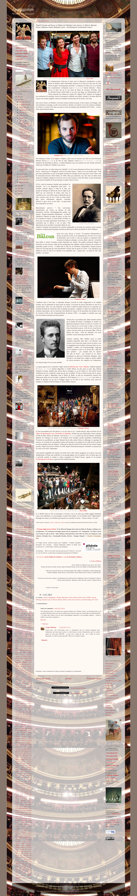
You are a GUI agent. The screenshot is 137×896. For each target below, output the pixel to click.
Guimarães (28, 660)
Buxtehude (18, 552)
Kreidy (24, 687)
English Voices (19, 627)
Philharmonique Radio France (23, 781)
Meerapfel (18, 728)
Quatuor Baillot (19, 794)
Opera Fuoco (27, 757)
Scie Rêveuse (111, 575)
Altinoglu (28, 513)
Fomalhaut (111, 211)
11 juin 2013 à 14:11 (64, 627)
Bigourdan (65, 597)
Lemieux (17, 705)
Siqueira (29, 826)
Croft (21, 599)
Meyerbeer (23, 732)
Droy (20, 619)
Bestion (22, 537)
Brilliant (21, 549)
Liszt (17, 712)
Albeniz (23, 513)
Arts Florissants (19, 523)
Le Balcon (54, 599)
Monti (23, 742)
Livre (19, 713)
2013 (19, 99)
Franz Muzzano (112, 360)
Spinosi (27, 828)
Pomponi (29, 787)
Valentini (26, 853)
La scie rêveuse (112, 577)
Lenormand (23, 705)
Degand (25, 609)
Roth (21, 810)
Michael (17, 734)
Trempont (22, 849)
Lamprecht (23, 699)
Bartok (25, 529)
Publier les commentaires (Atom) (53, 683)
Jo (20, 680)
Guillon (29, 658)
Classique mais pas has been (113, 680)
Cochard (29, 582)
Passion (29, 773)
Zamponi (29, 878)
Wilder (17, 875)
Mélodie (26, 752)
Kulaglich (28, 689)
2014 (19, 97)
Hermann (29, 666)
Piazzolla (29, 783)
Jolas (23, 679)
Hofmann (24, 668)
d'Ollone (20, 880)
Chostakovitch (28, 572)
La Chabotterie (25, 693)
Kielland (27, 683)
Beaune (29, 531)
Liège (23, 712)
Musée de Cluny (27, 750)
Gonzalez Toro (19, 656)
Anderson (21, 517)
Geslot (29, 650)
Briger (17, 549)
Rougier (24, 810)
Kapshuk (44, 599)
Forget (30, 640)
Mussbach (21, 750)
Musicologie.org (110, 703)
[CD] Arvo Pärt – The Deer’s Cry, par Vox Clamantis (113, 494)
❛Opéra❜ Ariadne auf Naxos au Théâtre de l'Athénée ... (24, 137)
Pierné (19, 785)
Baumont (23, 531)
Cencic (17, 562)
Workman (23, 875)
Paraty (21, 771)
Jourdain (29, 680)
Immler (29, 674)
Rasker (25, 802)
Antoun (29, 517)
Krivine (17, 689)
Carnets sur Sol (112, 237)
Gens (26, 650)
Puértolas (26, 793)
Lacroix (26, 697)
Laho (30, 697)
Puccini (17, 793)
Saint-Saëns (20, 814)
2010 (19, 191)
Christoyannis (23, 574)
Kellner (22, 683)
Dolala (24, 617)
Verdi (30, 861)
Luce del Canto (24, 714)
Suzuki (17, 835)
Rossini (17, 810)
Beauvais (18, 533)
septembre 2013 (23, 110)
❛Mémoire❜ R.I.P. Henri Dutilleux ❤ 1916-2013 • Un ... (25, 130)
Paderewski (28, 767)
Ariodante (29, 519)
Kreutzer (29, 687)
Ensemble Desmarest (111, 164)
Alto (16, 515)
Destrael (75, 597)
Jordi (26, 679)
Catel (30, 558)
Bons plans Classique (114, 449)
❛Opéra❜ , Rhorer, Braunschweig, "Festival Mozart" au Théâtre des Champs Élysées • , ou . (23, 304)
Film (23, 638)
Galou (25, 648)
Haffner (89, 597)
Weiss (17, 872)
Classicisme (19, 580)
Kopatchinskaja (19, 687)
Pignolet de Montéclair (26, 785)
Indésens (18, 676)
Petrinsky (18, 779)
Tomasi (17, 849)
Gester (17, 652)
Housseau (18, 670)
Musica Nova (27, 746)
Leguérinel (22, 703)
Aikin (23, 511)
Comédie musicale (21, 588)
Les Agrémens (19, 707)
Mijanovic (29, 734)
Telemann (18, 841)
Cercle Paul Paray (23, 562)
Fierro (20, 638)
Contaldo (29, 590)
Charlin (22, 570)
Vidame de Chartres (114, 555)
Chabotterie (28, 564)
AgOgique (18, 511)
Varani (26, 857)
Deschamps (23, 613)
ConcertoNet (109, 685)
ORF (30, 755)
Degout (29, 609)
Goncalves (29, 654)
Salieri (29, 814)
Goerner (22, 654)
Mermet (17, 730)
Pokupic (24, 787)
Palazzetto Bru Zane (111, 146)
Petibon (29, 777)
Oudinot (17, 767)
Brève (23, 551)
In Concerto (111, 513)
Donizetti (29, 617)
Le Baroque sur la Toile (112, 698)
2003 (19, 194)
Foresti (25, 640)
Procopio (25, 791)
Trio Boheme (28, 849)
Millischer (24, 736)
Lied (26, 711)
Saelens (26, 812)
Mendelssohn (24, 728)
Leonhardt (29, 705)
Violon (29, 863)
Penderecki (28, 775)
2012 (19, 185)
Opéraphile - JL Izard (114, 287)
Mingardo (18, 738)
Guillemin (25, 658)
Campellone (23, 554)
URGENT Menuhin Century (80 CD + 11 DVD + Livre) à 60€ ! (114, 452)
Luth (23, 716)
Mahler (17, 718)
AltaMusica (109, 666)
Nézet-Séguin (26, 755)
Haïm (21, 666)
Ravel (29, 802)
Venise (26, 861)
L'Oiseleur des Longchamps (22, 691)
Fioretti (26, 639)
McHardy (29, 726)
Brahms (29, 547)
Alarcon (18, 513)
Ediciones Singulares (21, 625)
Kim (30, 683)
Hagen (17, 664)
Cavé (26, 560)
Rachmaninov (24, 798)
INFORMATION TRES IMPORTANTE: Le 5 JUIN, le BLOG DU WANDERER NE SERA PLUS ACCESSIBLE (114, 429)
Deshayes (29, 613)
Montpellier (28, 742)
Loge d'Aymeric (112, 616)
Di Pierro (28, 615)
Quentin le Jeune (27, 796)
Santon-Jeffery (19, 816)
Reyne (20, 806)
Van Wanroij (22, 857)
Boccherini (29, 541)
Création (18, 601)
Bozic (21, 547)
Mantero (60, 599)
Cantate (17, 557)
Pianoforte (21, 783)
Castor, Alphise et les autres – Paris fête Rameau (113, 597)
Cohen (17, 584)
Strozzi (29, 832)
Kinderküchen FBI (113, 331)
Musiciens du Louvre (21, 748)
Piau (26, 783)
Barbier (21, 527)
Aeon (30, 509)
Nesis (20, 753)
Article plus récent (43, 678)
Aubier (29, 523)
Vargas (29, 857)
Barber (17, 527)
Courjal (22, 598)
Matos (17, 726)
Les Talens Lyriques (111, 166)
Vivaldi (24, 867)
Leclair (17, 703)
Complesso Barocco (26, 586)
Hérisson (18, 672)
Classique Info (110, 673)
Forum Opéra (109, 690)
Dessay (17, 615)
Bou (30, 545)
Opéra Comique (20, 759)
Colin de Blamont (26, 584)
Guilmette (18, 660)
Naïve (17, 754)
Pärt (30, 793)
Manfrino (25, 718)
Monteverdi (18, 742)
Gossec (25, 656)
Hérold (22, 672)
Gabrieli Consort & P (21, 646)
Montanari (23, 740)
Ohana (17, 757)
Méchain (18, 752)
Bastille (17, 531)
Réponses (45, 624)
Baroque (27, 527)
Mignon (23, 734)
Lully (20, 717)
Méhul (21, 751)
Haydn (17, 666)
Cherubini (18, 572)
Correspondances (19, 595)
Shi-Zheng (28, 822)
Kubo (22, 689)
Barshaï (21, 529)
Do (22, 617)
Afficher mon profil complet (113, 77)
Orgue (29, 765)
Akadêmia (28, 511)
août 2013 (22, 112)
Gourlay (29, 656)
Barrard (17, 529)
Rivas (17, 808)
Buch (27, 551)
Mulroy (21, 746)
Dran (17, 619)
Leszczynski (18, 711)
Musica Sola (111, 594)
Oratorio (23, 761)
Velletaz (22, 861)
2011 (19, 188)
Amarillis (21, 515)
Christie (17, 574)
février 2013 (22, 179)
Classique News (110, 678)
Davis (23, 605)
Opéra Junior (28, 759)
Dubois (80, 597)
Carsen (25, 558)
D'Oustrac (18, 603)
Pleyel (17, 787)
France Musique (110, 693)
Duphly (21, 621)
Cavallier (22, 560)
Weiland (26, 871)
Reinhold (22, 804)
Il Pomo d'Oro (23, 674)
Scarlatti (29, 816)
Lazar (48, 599)
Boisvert (29, 543)
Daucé (30, 603)
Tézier (17, 853)
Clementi (24, 582)
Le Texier (29, 701)
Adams (27, 509)
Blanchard (21, 541)
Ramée (21, 802)
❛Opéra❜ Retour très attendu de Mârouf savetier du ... (25, 124)
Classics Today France (112, 671)
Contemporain (20, 592)
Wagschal (22, 869)
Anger (26, 517)
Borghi (17, 545)
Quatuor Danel (19, 796)
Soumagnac (18, 828)
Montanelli (29, 740)
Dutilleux (18, 623)
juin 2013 (22, 118)
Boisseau (18, 543)
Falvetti (25, 635)
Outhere (23, 767)
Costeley (29, 595)
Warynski (21, 871)
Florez (21, 640)
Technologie (28, 839)
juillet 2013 (22, 115)
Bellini (29, 533)
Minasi (29, 736)
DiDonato (18, 617)
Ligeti (30, 711)
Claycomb (18, 582)
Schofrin (24, 820)
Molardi (18, 740)
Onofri (21, 757)
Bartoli (29, 529)
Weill (30, 871)
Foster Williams (20, 642)
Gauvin (17, 650)
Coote (30, 592)
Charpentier (28, 570)
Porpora (17, 789)
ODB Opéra (109, 708)
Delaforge (18, 611)
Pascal (74, 599)
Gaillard (29, 646)
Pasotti (25, 773)
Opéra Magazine (110, 710)
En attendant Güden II (114, 557)
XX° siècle (95, 599)
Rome (29, 808)
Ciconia (25, 578)
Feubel (17, 638)
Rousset (29, 810)
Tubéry (29, 851)
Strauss (79, 599)
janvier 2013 (23, 182)
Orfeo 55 (24, 765)
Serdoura (23, 822)
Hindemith (18, 668)
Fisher (30, 638)
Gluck (17, 654)
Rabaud (17, 798)
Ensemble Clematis (27, 627)
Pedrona (17, 775)
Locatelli (17, 714)
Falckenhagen (19, 635)
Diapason (108, 688)
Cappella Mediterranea (112, 169)
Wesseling (29, 872)
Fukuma (23, 644)
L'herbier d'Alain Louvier (114, 313)
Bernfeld (29, 535)
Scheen (20, 818)
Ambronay (27, 515)
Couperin (18, 598)
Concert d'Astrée (23, 590)
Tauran (29, 837)
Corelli (29, 594)
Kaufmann (18, 683)
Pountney (18, 791)
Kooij (30, 685)
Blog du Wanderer (113, 424)
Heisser (25, 666)
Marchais (29, 720)
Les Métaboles (27, 707)
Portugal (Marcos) (26, 789)
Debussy (17, 609)
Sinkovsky (23, 826)
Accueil (68, 678)
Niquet (17, 755)
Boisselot (24, 543)
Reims (17, 804)
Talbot (17, 837)
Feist (24, 636)
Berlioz (25, 535)
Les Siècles (28, 709)
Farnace (29, 635)
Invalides (18, 677)
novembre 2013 (23, 104)
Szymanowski (27, 836)
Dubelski (25, 619)
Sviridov (21, 835)
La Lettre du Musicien (112, 695)
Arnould (18, 521)
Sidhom (21, 824)
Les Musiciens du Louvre (113, 181)
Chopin (22, 572)
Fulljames (29, 644)
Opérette (17, 761)
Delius (22, 611)
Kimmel (17, 685)
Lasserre (29, 699)
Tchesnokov (18, 839)
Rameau (23, 800)
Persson (24, 777)
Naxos (30, 751)
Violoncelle (18, 865)
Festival (28, 637)
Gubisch (20, 658)
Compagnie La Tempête (112, 157)
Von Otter (28, 867)
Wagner (17, 869)
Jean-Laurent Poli (113, 403)
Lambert (18, 699)
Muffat (17, 746)
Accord (23, 509)
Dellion (17, 613)
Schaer (17, 818)
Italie (26, 677)
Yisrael (24, 878)
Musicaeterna (112, 491)
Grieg (17, 658)
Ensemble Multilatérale (26, 631)
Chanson (25, 568)
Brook (30, 549)
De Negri (22, 607)
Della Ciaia (28, 611)
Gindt (20, 652)
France (25, 642)
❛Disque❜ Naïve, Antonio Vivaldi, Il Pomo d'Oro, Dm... (25, 161)
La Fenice (24, 695)
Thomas (17, 843)
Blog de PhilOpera (113, 351)
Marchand (18, 722)
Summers (29, 834)
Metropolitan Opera (25, 730)
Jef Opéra (111, 383)
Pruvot (29, 791)
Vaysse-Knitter (27, 859)
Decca (21, 609)
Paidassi (17, 769)
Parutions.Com (110, 712)
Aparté (17, 519)
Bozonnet (25, 547)
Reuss (17, 806)
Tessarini (24, 841)
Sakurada (26, 814)
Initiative (24, 675)
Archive (23, 519)
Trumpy (26, 851)
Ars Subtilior (28, 521)
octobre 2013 (23, 107)
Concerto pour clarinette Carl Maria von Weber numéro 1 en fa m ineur (114, 516)
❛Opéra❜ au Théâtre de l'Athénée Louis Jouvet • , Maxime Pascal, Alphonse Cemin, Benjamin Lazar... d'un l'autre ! (23, 411)
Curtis (23, 601)
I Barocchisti (27, 672)
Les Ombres (19, 709)
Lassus (17, 701)
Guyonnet (18, 662)
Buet (30, 551)
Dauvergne (18, 605)
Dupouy (25, 621)
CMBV (29, 553)
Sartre (25, 816)
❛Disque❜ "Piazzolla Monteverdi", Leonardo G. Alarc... (24, 168)
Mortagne (18, 744)
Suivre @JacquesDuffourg (78, 688)
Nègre (20, 755)
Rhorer (25, 806)
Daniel (24, 603)
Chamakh (18, 566)
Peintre (22, 775)
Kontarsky (24, 685)
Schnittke (18, 820)
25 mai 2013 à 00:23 (59, 608)
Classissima (109, 683)
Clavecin (29, 580)
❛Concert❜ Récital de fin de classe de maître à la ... (24, 149)
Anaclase (108, 668)
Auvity (17, 525)
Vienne (26, 863)
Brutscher (18, 551)
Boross (22, 545)
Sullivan (24, 834)
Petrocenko (28, 779)
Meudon (17, 732)
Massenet (23, 724)
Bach (30, 525)
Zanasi (17, 880)
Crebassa (27, 598)
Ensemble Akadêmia (111, 176)
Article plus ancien (93, 678)
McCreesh (22, 726)
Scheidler (25, 818)
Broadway (26, 549)
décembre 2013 (23, 102)
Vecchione (18, 861)
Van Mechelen (24, 855)
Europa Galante (27, 633)
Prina (21, 791)
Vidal (23, 863)
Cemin (70, 597)
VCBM (21, 853)
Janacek (29, 677)
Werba (24, 873)
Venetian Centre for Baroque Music (111, 153)
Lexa (23, 711)
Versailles (18, 863)
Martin (29, 722)
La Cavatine (18, 693)
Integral (29, 675)
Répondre (43, 620)
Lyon (26, 716)
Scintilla (17, 822)
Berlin (21, 535)
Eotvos (17, 633)
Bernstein (18, 537)
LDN (30, 691)
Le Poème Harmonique (112, 171)
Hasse (30, 664)
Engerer (29, 625)
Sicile (17, 824)
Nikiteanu (29, 753)
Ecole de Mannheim (26, 623)
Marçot (17, 724)
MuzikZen (108, 705)
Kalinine (17, 681)
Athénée (58, 597)
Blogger (98, 891)
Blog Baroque (112, 535)
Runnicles (18, 812)
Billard (29, 539)
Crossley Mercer (27, 600)
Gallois (17, 648)
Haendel (24, 662)
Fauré (21, 636)
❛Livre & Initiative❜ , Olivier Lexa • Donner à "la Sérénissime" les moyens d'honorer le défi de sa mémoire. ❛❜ (23, 440)
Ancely (46, 597)
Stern (30, 830)
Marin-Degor (24, 722)
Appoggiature (23, 9)
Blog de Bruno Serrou (114, 259)
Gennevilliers (22, 650)
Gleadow (29, 652)
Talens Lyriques (23, 837)
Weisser (20, 872)
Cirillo (29, 578)
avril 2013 (22, 174)
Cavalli (17, 560)
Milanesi (18, 736)
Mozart (29, 744)
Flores (17, 641)
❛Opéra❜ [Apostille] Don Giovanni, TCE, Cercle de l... (25, 155)
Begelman (22, 533)
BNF (26, 525)
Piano (17, 783)
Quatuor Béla (28, 794)
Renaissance (28, 804)
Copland (17, 594)
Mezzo (29, 732)
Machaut (29, 716)
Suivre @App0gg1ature (77, 693)
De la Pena (28, 607)
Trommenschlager (86, 599)
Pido (17, 785)
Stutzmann (18, 834)
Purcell (21, 793)
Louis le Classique (113, 471)
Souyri (23, 828)
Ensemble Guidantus (20, 629)
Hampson (26, 664)
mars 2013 (22, 176)
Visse (20, 867)
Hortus (29, 668)
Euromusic (21, 633)
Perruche (17, 777)
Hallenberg (21, 664)
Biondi (17, 541)
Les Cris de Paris (110, 174)
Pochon (20, 787)
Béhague (24, 552)
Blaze (25, 541)
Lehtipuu (29, 703)
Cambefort (18, 554)
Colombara (18, 586)
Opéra (70, 599)
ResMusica (109, 715)
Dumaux (17, 621)
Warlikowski (28, 869)
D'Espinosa (28, 601)
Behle (26, 533)
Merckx (65, 599)
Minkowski (24, 738)
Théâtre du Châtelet (26, 847)
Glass (24, 652)
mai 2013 (22, 121)
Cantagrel (29, 554)
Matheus (29, 724)
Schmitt (29, 818)
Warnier (17, 871)
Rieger (29, 806)
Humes (22, 670)
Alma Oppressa (110, 663)
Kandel (23, 681)
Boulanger (18, 547)
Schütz (29, 820)
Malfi (20, 718)
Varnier (17, 859)
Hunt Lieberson (27, 670)
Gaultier (29, 648)
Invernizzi (22, 677)
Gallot (21, 648)
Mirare (29, 738)
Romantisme (23, 808)
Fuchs (84, 597)
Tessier (29, 841)
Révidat (22, 812)
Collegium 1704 (110, 179)
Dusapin (29, 621)
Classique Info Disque (112, 676)
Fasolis (17, 637)
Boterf (26, 545)
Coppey (24, 594)
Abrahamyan (18, 509)
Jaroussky (18, 679)
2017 (19, 94)
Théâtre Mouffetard (26, 843)
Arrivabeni (22, 521)
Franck (29, 642)
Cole (20, 584)
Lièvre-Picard (28, 712)
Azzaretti (22, 525)
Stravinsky (23, 832)
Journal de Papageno (114, 311)
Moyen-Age (24, 744)
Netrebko (24, 753)
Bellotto (18, 535)
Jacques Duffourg (50, 627)
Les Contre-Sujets (111, 162)
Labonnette (21, 697)
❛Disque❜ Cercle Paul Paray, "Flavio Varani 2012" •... (25, 143)
